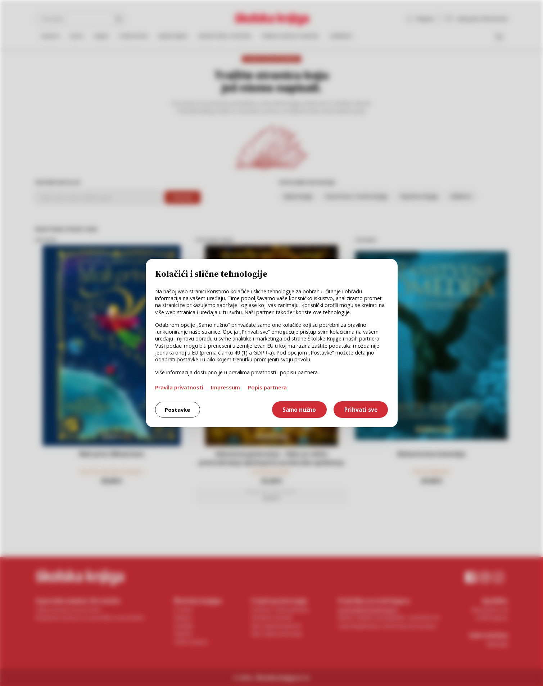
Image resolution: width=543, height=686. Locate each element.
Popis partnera (267, 387)
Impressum (225, 387)
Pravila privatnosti (179, 387)
